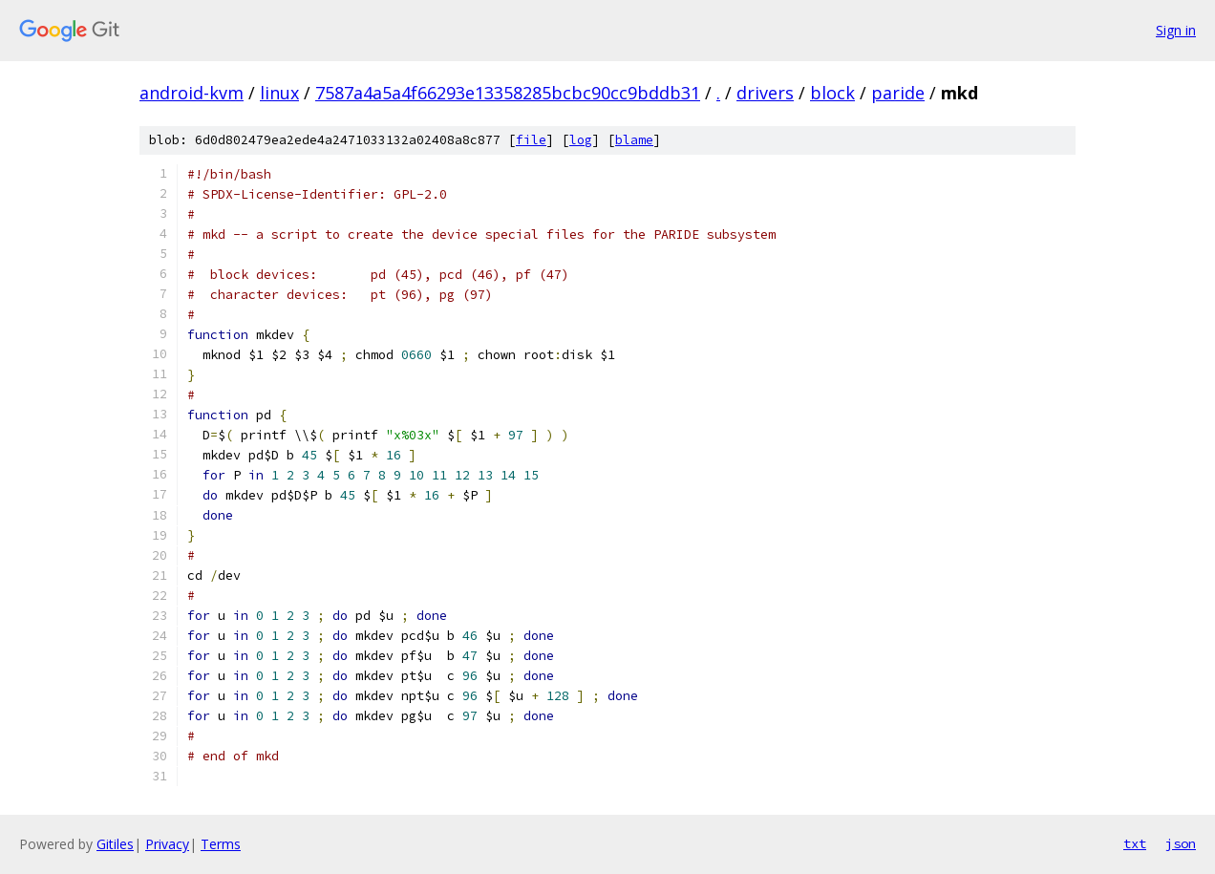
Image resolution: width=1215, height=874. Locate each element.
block (832, 92)
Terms (221, 844)
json (1180, 843)
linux (279, 92)
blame (634, 140)
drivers (765, 92)
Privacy (167, 844)
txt (1134, 843)
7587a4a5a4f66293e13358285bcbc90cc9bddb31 (507, 92)
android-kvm (191, 92)
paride (898, 92)
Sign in (1176, 30)
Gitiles (115, 844)
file (531, 140)
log (580, 140)
